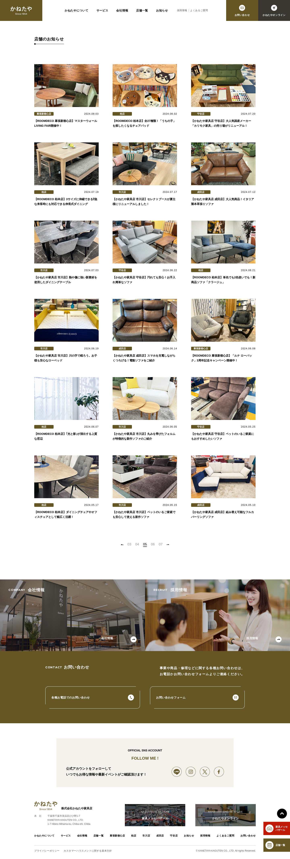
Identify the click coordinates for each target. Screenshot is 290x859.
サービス (102, 10)
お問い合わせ (248, 835)
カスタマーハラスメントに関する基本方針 (88, 851)
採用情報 (182, 10)
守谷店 (174, 835)
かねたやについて (76, 10)
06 (153, 544)
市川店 (146, 835)
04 (137, 544)
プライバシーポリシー (47, 851)
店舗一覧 (142, 10)
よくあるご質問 (199, 10)
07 (161, 544)
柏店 (133, 835)
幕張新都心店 (117, 835)
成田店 (160, 835)
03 (129, 544)
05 (145, 544)
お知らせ (162, 10)
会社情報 (122, 10)
